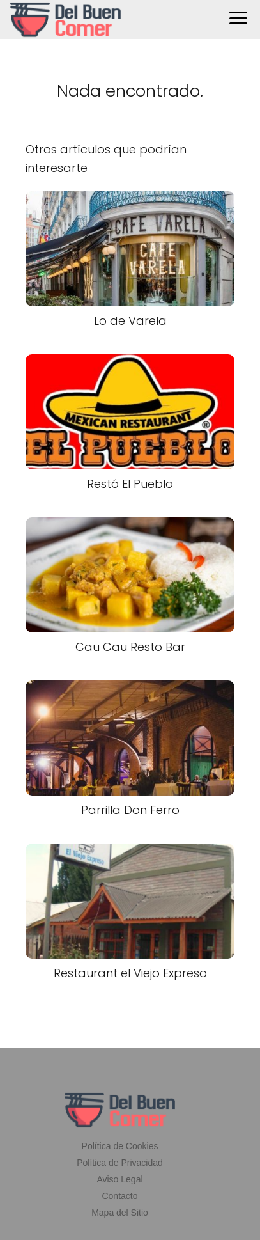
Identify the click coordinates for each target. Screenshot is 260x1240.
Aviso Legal (119, 1179)
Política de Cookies (120, 1146)
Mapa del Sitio (119, 1212)
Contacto (119, 1196)
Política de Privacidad (120, 1163)
